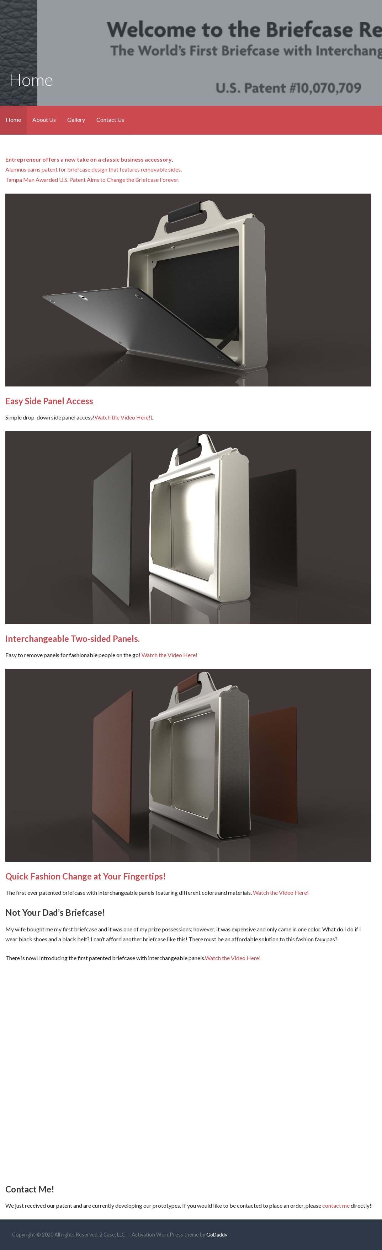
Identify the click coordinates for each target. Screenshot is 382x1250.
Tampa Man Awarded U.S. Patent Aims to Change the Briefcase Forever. (92, 179)
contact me (336, 1205)
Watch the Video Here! (122, 417)
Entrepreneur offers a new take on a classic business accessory (88, 159)
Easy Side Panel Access (49, 401)
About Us (44, 119)
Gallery (76, 119)
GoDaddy (216, 1235)
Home (13, 119)
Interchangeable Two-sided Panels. (72, 638)
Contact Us (110, 119)
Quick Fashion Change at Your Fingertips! (85, 876)
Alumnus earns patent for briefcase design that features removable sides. (93, 169)
